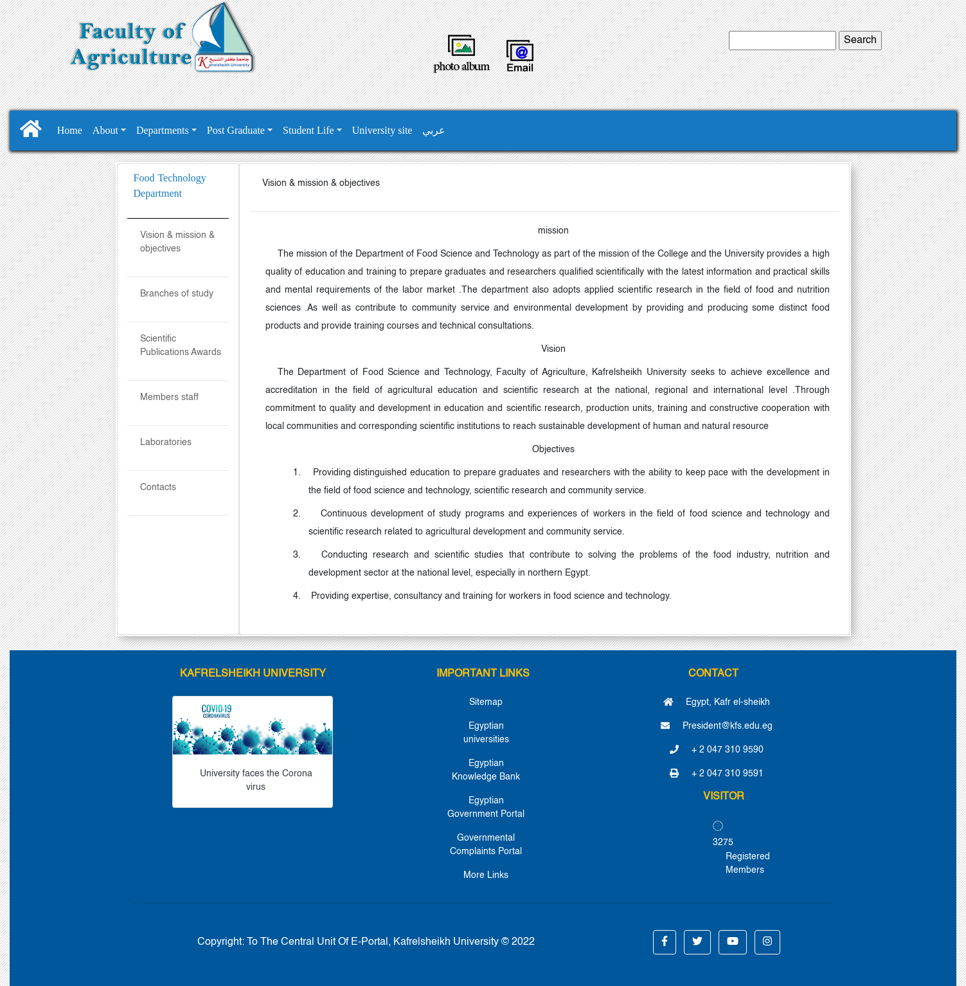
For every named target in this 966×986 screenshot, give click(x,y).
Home (69, 130)
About (105, 130)
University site (382, 130)
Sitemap (486, 702)
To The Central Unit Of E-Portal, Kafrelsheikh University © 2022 (391, 942)
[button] (664, 942)
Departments (162, 130)
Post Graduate (236, 130)
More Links (485, 875)
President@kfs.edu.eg (717, 726)
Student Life (308, 130)
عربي (433, 130)
